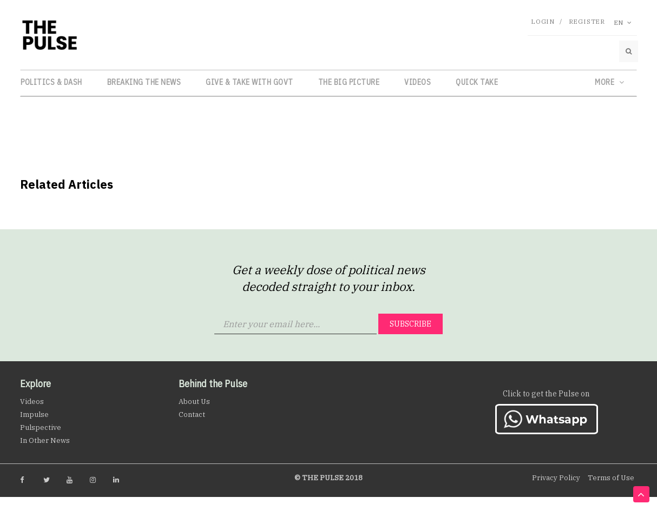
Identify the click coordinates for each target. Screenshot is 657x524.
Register (587, 21)
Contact (192, 414)
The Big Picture (349, 82)
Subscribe (410, 324)
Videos (417, 82)
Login (543, 21)
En (623, 22)
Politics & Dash (51, 82)
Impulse (34, 414)
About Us (194, 401)
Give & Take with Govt (249, 82)
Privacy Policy (556, 477)
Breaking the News (144, 82)
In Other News (45, 440)
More (609, 82)
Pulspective (40, 427)
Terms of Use (611, 477)
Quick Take (477, 82)
